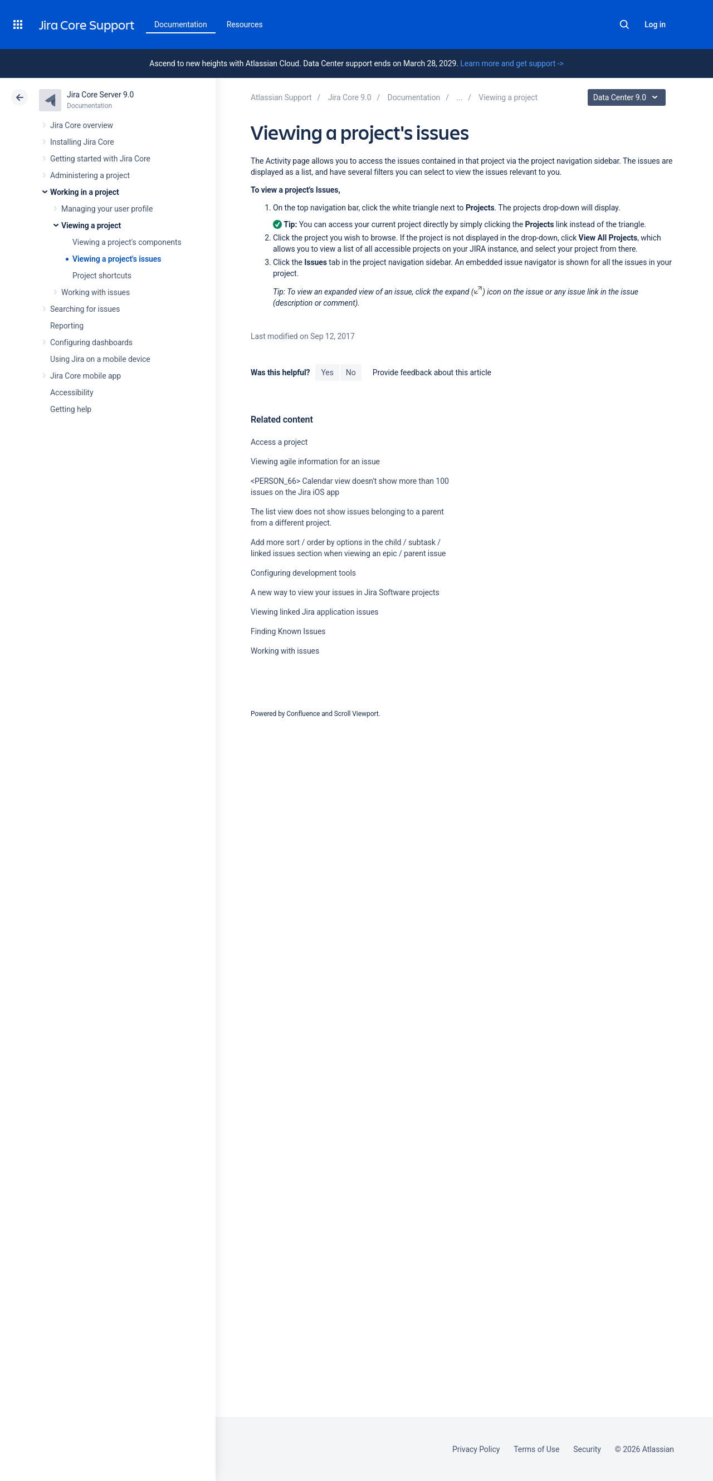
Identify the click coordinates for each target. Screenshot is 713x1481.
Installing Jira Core (82, 142)
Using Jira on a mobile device (100, 359)
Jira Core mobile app (85, 375)
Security (587, 1449)
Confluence (303, 714)
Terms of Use (536, 1449)
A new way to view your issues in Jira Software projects (345, 592)
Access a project (279, 442)
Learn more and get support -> (511, 63)
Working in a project (84, 192)
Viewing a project (91, 225)
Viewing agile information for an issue (315, 461)
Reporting (67, 325)
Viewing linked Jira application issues (315, 611)
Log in (655, 24)
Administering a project (90, 175)
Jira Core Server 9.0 (100, 94)
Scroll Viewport (356, 714)
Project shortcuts (101, 275)
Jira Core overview (81, 125)
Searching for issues (85, 309)
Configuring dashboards (91, 342)
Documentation (180, 24)
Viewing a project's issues (116, 258)
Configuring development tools (303, 572)
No (351, 372)
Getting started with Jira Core (100, 158)
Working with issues (95, 292)
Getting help (70, 409)
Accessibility (71, 392)
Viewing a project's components (127, 242)
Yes (327, 372)
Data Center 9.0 (628, 97)
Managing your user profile (107, 208)
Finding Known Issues (288, 631)
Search (624, 24)
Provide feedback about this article (432, 372)
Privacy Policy (476, 1449)
